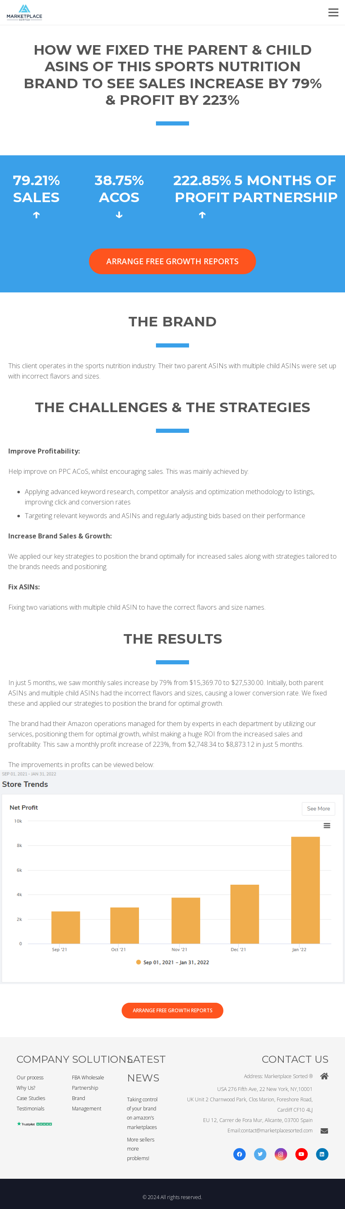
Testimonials (30, 1108)
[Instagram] (281, 1154)
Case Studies (31, 1098)
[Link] (24, 12)
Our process (30, 1077)
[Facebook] (239, 1154)
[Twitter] (260, 1154)
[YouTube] (301, 1154)
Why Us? (26, 1087)
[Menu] (333, 12)
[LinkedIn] (322, 1154)
